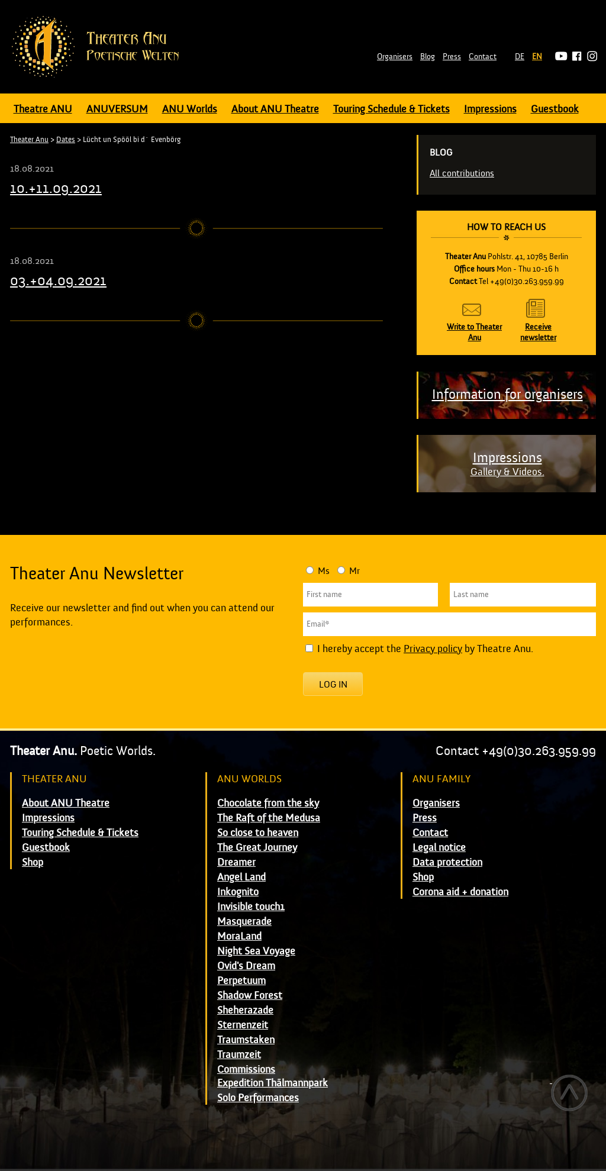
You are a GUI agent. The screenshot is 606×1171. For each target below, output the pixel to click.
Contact (483, 57)
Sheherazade (245, 1010)
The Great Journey (257, 847)
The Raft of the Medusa (268, 818)
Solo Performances (258, 1098)
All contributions (462, 173)
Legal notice (439, 847)
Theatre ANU (43, 109)
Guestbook (555, 109)
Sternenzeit (242, 1025)
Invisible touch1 (251, 907)
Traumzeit (239, 1055)
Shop (32, 862)
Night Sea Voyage (256, 951)
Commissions (246, 1069)
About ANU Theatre (275, 109)
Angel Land (241, 877)
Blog (427, 57)
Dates (65, 140)
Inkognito (238, 892)
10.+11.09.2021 (56, 188)
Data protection (447, 862)
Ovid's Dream (246, 966)
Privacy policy (433, 649)
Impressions (490, 109)
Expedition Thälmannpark (272, 1083)
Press (452, 57)
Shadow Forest (249, 995)
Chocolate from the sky (268, 803)
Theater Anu (29, 140)
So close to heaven (257, 833)
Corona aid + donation (460, 892)
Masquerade (244, 921)
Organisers (394, 57)
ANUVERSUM (117, 109)
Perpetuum (241, 981)
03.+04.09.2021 (58, 281)
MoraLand (239, 936)
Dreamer (236, 862)
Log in (333, 684)
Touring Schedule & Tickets (391, 109)
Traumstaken (246, 1040)
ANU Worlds (189, 109)
